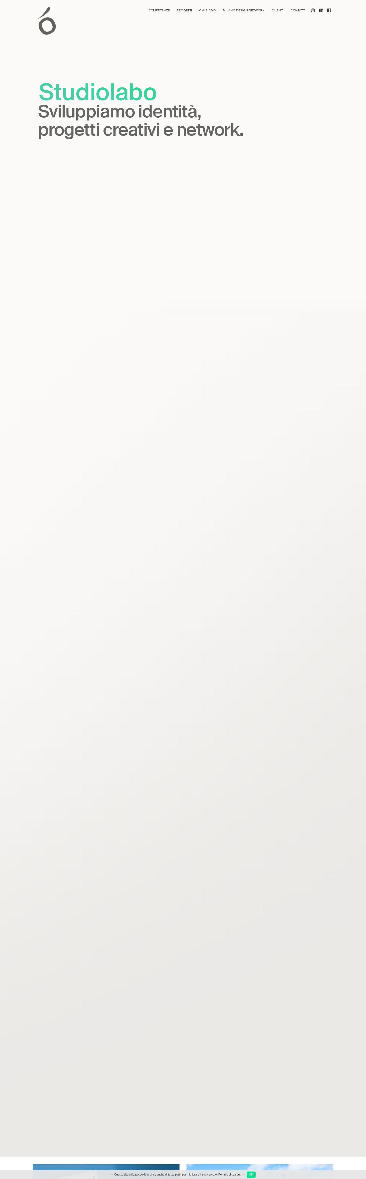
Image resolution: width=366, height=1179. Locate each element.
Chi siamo (207, 10)
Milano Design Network (244, 10)
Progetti (184, 10)
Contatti (298, 10)
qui (238, 1174)
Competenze (159, 10)
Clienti (278, 10)
